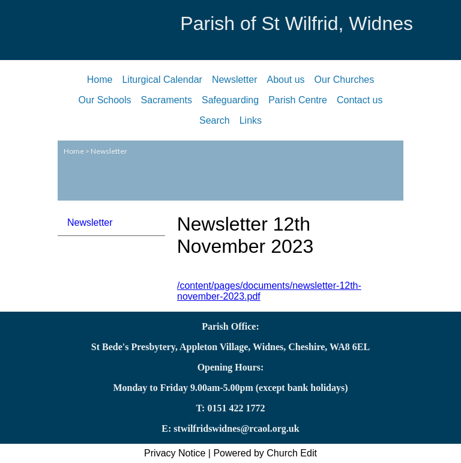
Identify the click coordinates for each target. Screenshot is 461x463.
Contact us (359, 100)
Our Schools (105, 100)
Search (214, 120)
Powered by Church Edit (265, 453)
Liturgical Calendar (162, 79)
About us (285, 79)
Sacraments (166, 100)
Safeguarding (230, 100)
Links (251, 120)
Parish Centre (297, 100)
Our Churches (345, 79)
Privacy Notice (174, 453)
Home (100, 79)
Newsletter (235, 79)
